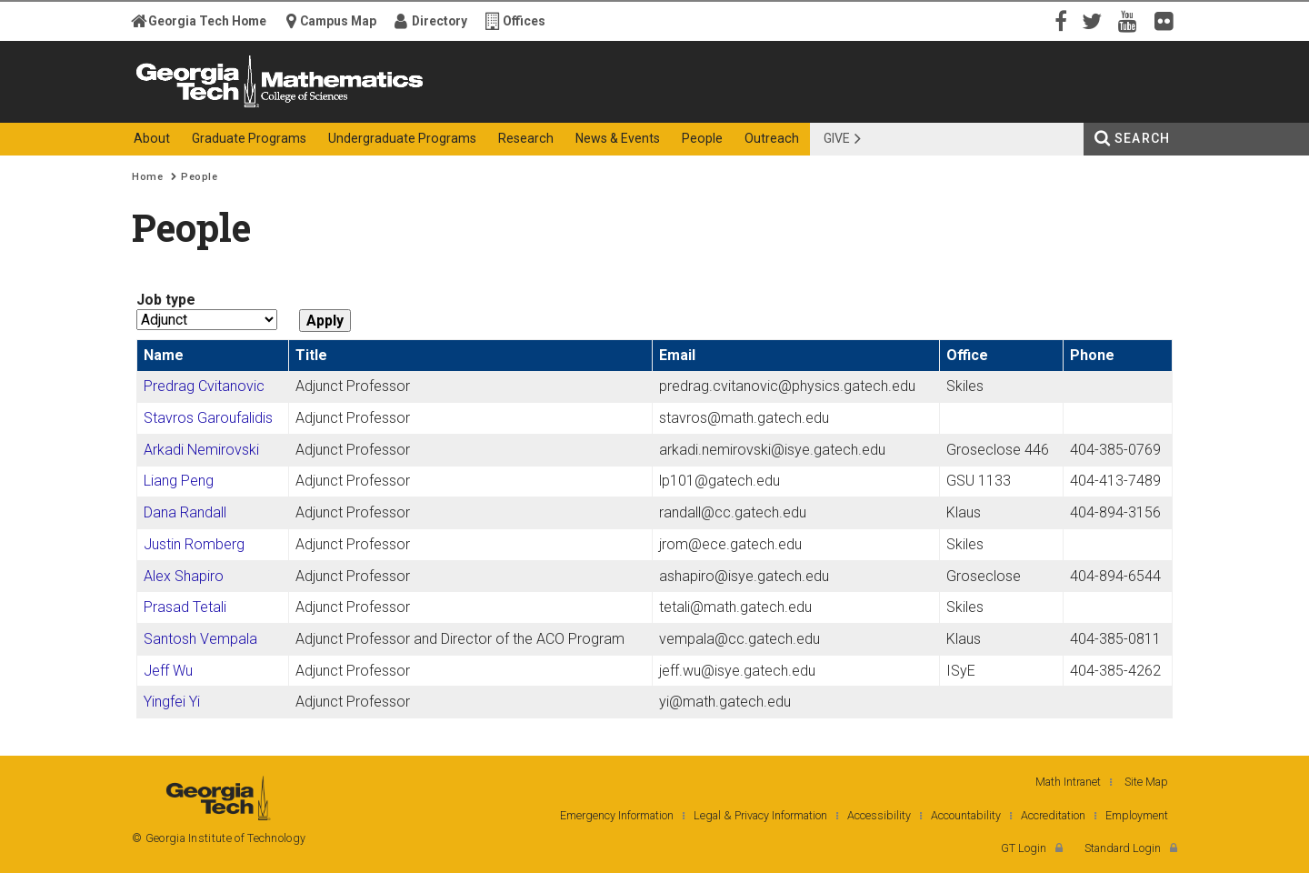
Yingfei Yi (172, 701)
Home (147, 177)
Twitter (1095, 20)
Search (1142, 138)
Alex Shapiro (184, 576)
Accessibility (879, 815)
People (199, 177)
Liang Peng (179, 480)
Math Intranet (1068, 781)
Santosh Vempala (200, 638)
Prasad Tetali (185, 607)
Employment (1136, 815)
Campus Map (338, 21)
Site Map (1146, 781)
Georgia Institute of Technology (203, 107)
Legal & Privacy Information (760, 815)
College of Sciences (454, 107)
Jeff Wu (168, 670)
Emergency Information (617, 815)
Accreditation (1053, 815)
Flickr (1168, 20)
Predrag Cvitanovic (204, 386)
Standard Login (1122, 848)
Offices (524, 21)
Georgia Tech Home (207, 21)
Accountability (966, 815)
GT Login (1023, 848)
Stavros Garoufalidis (208, 417)
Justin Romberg (194, 544)
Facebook (1059, 20)
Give (837, 138)
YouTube (1131, 20)
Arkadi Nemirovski (201, 449)
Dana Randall (185, 512)
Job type (165, 299)
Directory (439, 21)
